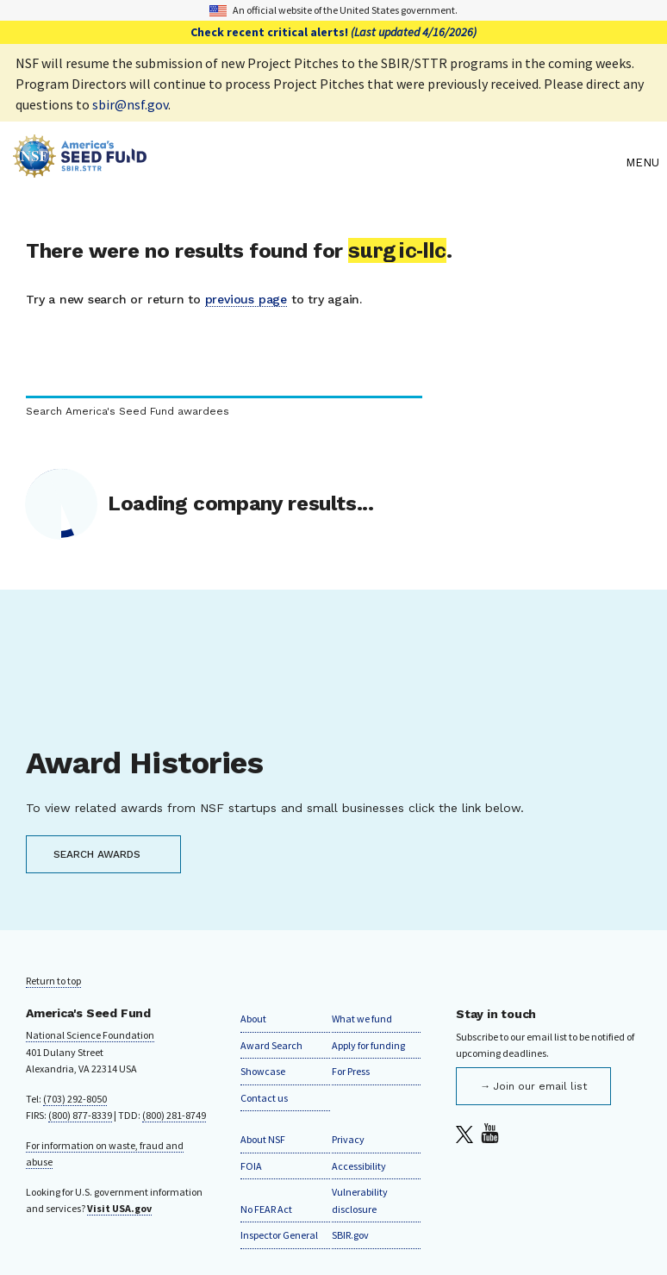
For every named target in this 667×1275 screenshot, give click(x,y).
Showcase (262, 1071)
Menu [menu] (642, 162)
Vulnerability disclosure (360, 1200)
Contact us (264, 1097)
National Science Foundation (90, 1034)
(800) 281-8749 (174, 1115)
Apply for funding (368, 1045)
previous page (246, 299)
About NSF (262, 1139)
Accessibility (359, 1165)
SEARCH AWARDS (96, 854)
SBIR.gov (350, 1234)
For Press (351, 1071)
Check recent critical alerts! (333, 32)
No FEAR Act (266, 1209)
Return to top (53, 980)
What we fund (362, 1018)
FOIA (251, 1165)
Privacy (348, 1139)
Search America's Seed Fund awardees (127, 411)
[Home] (315, 162)
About (253, 1018)
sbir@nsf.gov (130, 104)
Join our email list (540, 1086)
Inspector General (279, 1234)
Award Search (271, 1045)
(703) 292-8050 (75, 1098)
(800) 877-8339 (80, 1115)
